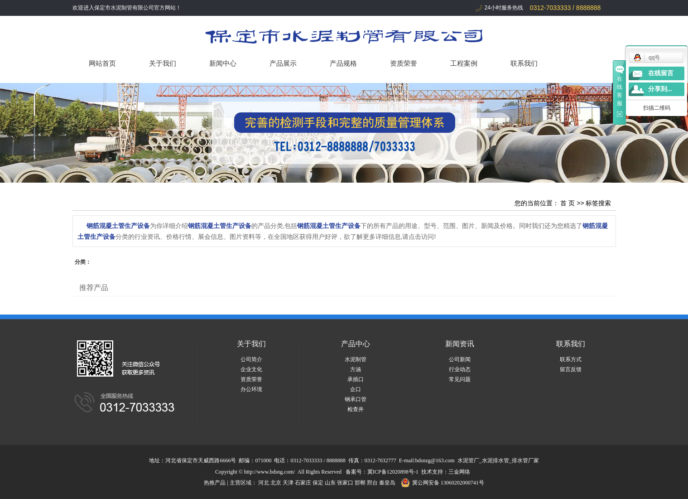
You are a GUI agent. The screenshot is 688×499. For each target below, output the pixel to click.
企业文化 (251, 369)
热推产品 (215, 483)
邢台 (372, 483)
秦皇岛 (387, 483)
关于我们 (162, 63)
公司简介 (251, 359)
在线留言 (661, 73)
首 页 (567, 203)
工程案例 (463, 63)
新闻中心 (222, 63)
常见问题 (460, 379)
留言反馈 (571, 369)
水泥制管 (355, 359)
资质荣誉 (403, 63)
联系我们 (524, 63)
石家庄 (303, 483)
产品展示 (283, 63)
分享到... (660, 89)
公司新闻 (460, 359)
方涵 (355, 369)
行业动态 (460, 369)
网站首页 (102, 63)
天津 (288, 483)
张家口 (345, 483)
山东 (330, 483)
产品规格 (343, 63)
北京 (275, 483)
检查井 (355, 409)
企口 (355, 389)
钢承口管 (355, 399)
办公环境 (251, 389)
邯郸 (360, 483)
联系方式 (571, 359)
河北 (263, 483)
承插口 (355, 379)
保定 (318, 483)
